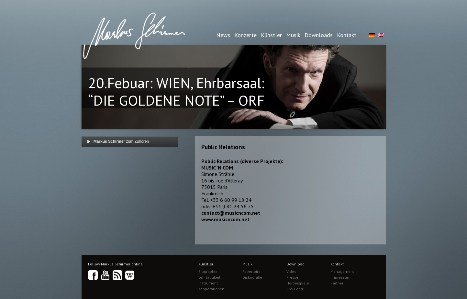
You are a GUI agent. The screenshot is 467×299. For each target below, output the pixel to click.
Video (291, 271)
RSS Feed (294, 288)
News (223, 35)
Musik (293, 35)
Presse (292, 277)
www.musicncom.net (225, 219)
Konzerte (245, 35)
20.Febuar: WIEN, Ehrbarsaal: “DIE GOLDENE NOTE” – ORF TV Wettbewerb (176, 100)
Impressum (340, 277)
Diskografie (252, 277)
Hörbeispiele (297, 283)
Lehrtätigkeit (209, 277)
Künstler (271, 35)
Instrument (208, 283)
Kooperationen (211, 288)
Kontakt (346, 35)
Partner (336, 283)
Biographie (207, 271)
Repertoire (251, 271)
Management (342, 271)
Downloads (319, 35)
